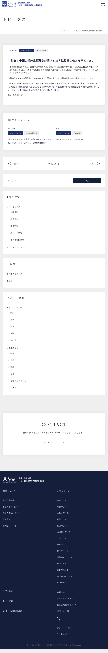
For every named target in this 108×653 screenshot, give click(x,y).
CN (9, 95)
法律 (12, 337)
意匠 (12, 323)
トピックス (64, 31)
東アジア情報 (42, 50)
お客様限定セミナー (15, 352)
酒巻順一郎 (17, 95)
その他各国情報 (17, 240)
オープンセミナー (14, 311)
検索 (87, 181)
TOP (53, 31)
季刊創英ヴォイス (14, 275)
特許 (12, 316)
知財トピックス (26, 50)
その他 (13, 344)
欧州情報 (14, 227)
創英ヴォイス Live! (18, 385)
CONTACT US (51, 446)
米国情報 (14, 220)
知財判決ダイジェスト (16, 249)
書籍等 (9, 284)
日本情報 (14, 213)
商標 (12, 330)
